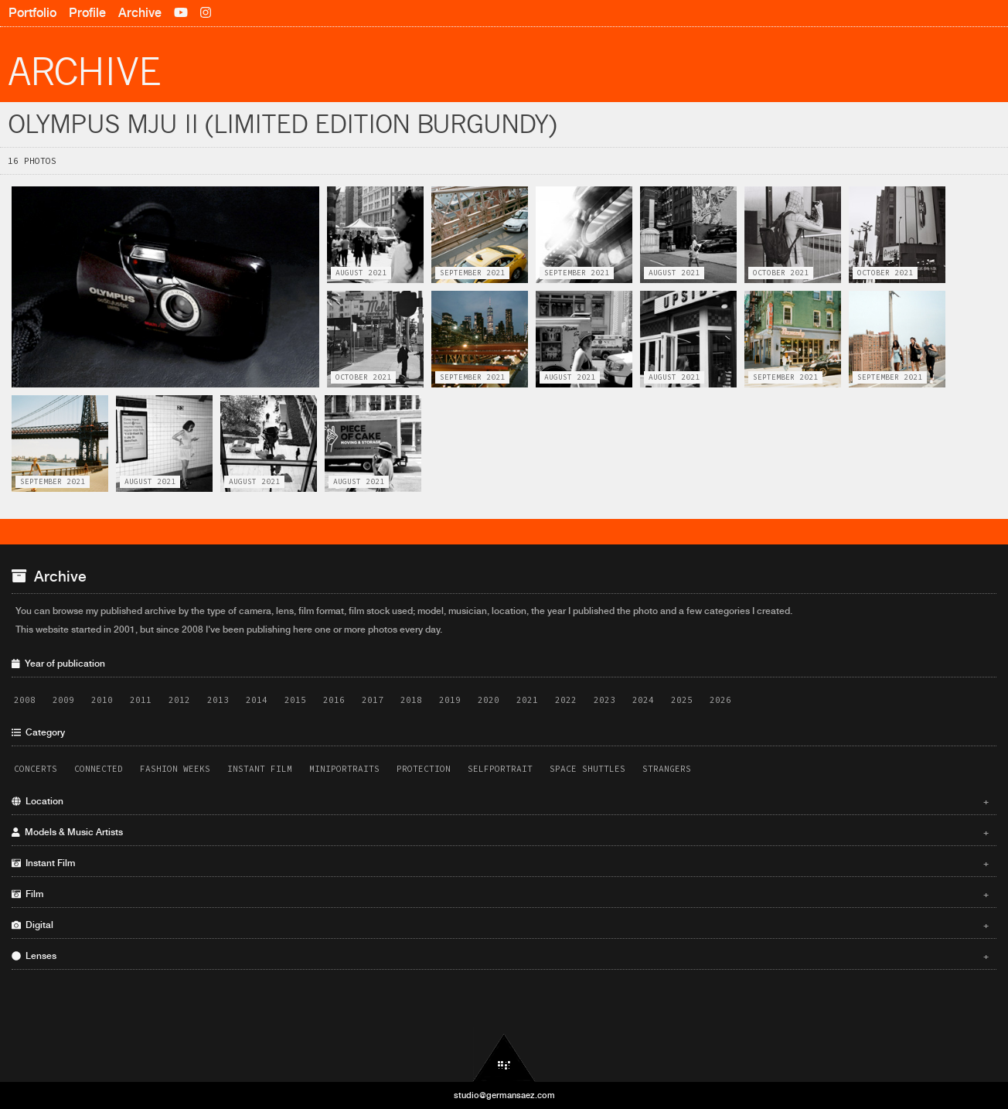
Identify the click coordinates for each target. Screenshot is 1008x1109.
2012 (179, 699)
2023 (604, 699)
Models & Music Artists (500, 832)
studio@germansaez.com (504, 1095)
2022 (566, 699)
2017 (372, 699)
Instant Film (259, 768)
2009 (63, 699)
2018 (411, 699)
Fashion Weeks (175, 768)
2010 (102, 699)
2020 (488, 699)
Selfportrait (500, 768)
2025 (682, 699)
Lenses (500, 955)
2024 (643, 699)
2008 (25, 699)
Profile (87, 12)
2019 (450, 699)
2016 (334, 699)
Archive (140, 12)
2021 (527, 699)
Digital (500, 925)
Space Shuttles (587, 768)
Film (500, 894)
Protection (424, 768)
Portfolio (32, 12)
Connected (98, 768)
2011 (141, 699)
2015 (295, 699)
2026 (720, 699)
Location (500, 801)
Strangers (666, 768)
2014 (256, 699)
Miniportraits (344, 768)
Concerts (35, 768)
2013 (218, 699)
